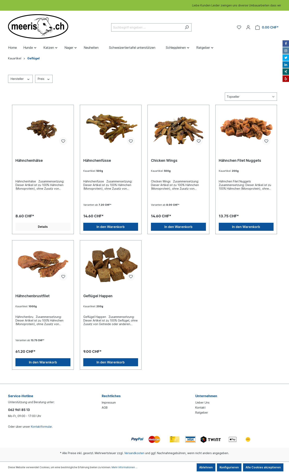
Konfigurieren (229, 467)
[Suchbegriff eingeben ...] (146, 27)
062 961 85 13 (19, 410)
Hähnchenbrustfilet (32, 296)
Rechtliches (111, 396)
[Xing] (286, 71)
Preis (44, 79)
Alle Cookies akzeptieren (263, 467)
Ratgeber (201, 412)
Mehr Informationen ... (124, 467)
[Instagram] (286, 50)
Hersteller (20, 79)
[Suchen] (186, 27)
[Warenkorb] (267, 27)
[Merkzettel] (239, 27)
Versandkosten (134, 453)
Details (43, 226)
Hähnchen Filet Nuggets (240, 160)
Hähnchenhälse (29, 160)
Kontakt (200, 407)
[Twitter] (286, 57)
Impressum (109, 402)
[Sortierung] (251, 97)
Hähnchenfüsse (97, 160)
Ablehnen (206, 467)
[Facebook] (286, 43)
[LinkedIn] (286, 64)
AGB (105, 407)
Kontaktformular (41, 426)
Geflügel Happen (98, 296)
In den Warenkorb (111, 227)
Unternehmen (206, 396)
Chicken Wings (164, 160)
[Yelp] (286, 78)
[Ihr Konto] (248, 27)
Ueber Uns (202, 402)
